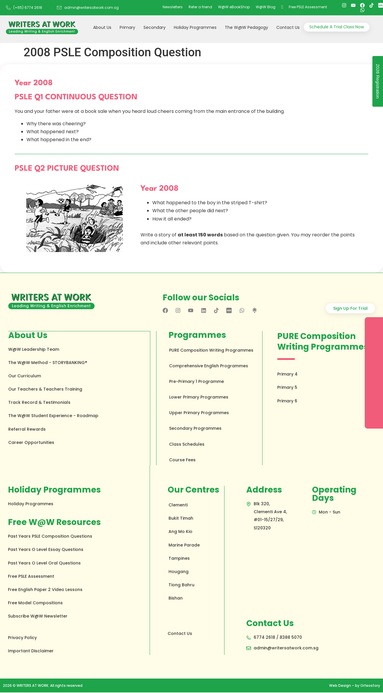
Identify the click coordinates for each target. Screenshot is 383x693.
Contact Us (288, 27)
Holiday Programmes (195, 27)
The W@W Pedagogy (246, 27)
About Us (102, 27)
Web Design (340, 686)
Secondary (154, 27)
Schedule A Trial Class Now (336, 27)
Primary (127, 27)
